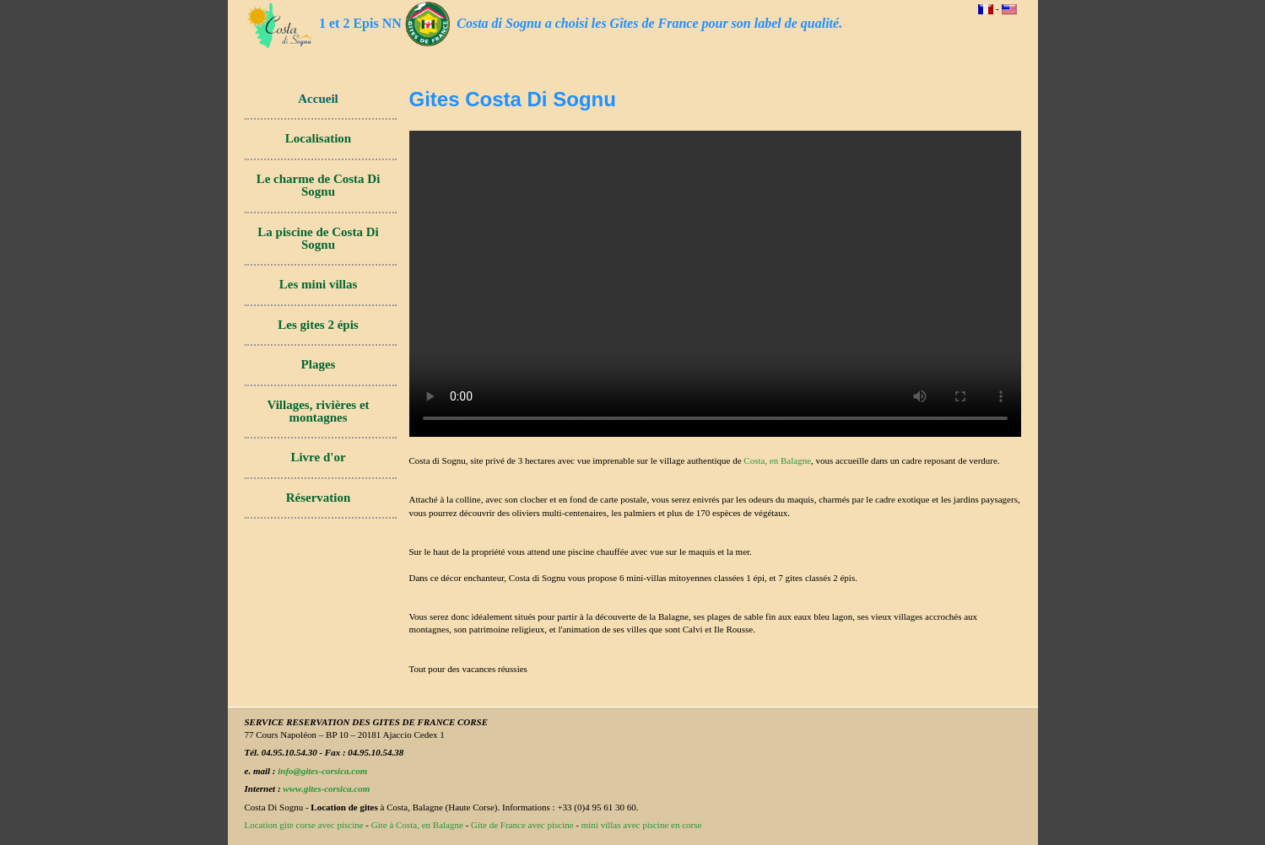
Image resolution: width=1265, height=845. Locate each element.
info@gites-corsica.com (322, 771)
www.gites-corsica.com (326, 788)
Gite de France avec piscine (522, 825)
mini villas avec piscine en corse (641, 825)
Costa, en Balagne (777, 460)
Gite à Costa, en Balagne (417, 825)
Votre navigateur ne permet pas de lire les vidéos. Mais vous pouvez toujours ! (715, 284)
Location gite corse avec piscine (304, 825)
